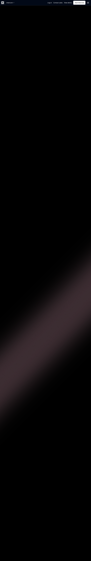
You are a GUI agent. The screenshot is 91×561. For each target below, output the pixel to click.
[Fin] (2, 2)
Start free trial (79, 3)
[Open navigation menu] (88, 3)
